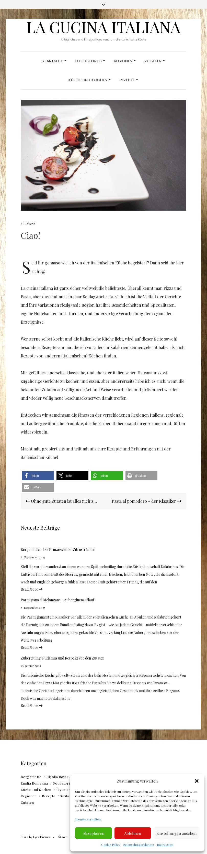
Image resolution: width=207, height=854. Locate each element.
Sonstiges (28, 223)
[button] (196, 781)
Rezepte (129, 80)
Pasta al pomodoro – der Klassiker (146, 501)
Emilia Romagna (34, 783)
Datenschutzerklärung (138, 844)
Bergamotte (31, 777)
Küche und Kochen (89, 80)
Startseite (54, 61)
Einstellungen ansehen (176, 833)
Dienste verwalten (88, 819)
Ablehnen (132, 833)
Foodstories (90, 61)
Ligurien (63, 789)
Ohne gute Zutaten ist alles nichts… (61, 501)
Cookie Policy (110, 844)
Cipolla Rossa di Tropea (66, 777)
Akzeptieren (93, 833)
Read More (31, 589)
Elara (24, 837)
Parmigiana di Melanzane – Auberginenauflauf (57, 600)
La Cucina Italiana (103, 26)
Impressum (165, 844)
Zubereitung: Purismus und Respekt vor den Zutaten (62, 658)
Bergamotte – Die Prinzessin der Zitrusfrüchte (58, 549)
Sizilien (66, 796)
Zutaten (155, 61)
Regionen (125, 61)
